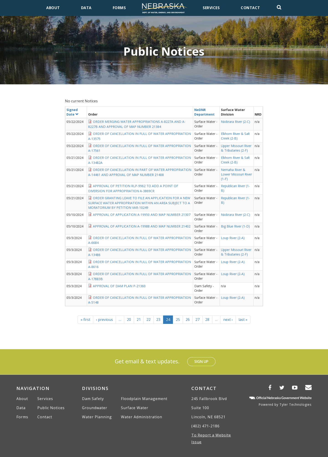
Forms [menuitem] (119, 7)
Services (45, 398)
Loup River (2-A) (233, 238)
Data (21, 407)
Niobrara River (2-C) (235, 121)
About (22, 398)
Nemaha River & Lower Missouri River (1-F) (236, 174)
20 (130, 319)
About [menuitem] (53, 7)
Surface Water (134, 407)
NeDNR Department (204, 112)
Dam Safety (93, 398)
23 (159, 319)
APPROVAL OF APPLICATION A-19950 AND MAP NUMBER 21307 (141, 214)
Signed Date (73, 112)
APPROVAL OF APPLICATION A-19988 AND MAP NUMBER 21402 (141, 226)
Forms (22, 416)
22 (150, 319)
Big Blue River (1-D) (235, 226)
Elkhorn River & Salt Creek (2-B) (235, 136)
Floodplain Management (144, 398)
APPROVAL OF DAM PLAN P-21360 (119, 286)
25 (179, 319)
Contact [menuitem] (250, 7)
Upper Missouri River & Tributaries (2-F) (236, 148)
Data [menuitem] (86, 7)
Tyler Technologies (295, 404)
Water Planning (97, 416)
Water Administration (141, 416)
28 (208, 319)
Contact (44, 416)
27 (198, 319)
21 (140, 319)
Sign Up (201, 361)
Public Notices (51, 407)
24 (169, 320)
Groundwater (94, 407)
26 (189, 319)
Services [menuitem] (211, 7)
